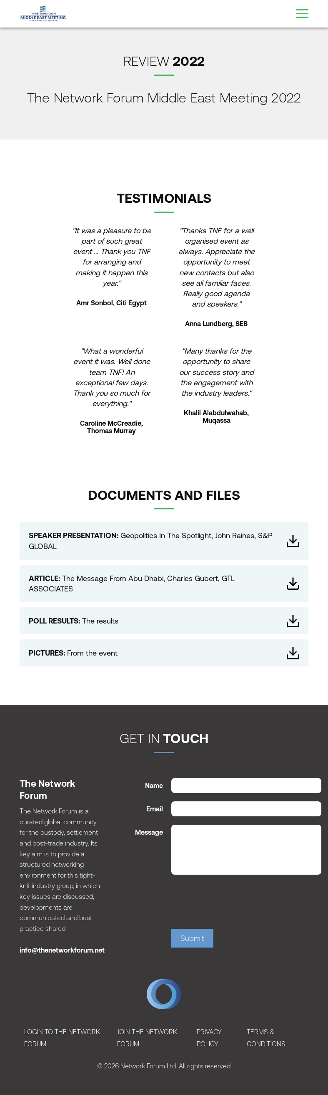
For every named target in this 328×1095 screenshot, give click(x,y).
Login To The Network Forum (62, 1038)
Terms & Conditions (266, 1038)
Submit (192, 938)
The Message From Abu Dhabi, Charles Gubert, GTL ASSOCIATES (164, 583)
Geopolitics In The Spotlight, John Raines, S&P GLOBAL (164, 540)
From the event (164, 653)
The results (164, 621)
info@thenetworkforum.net (62, 950)
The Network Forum (164, 996)
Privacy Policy (209, 1038)
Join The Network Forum (147, 1038)
